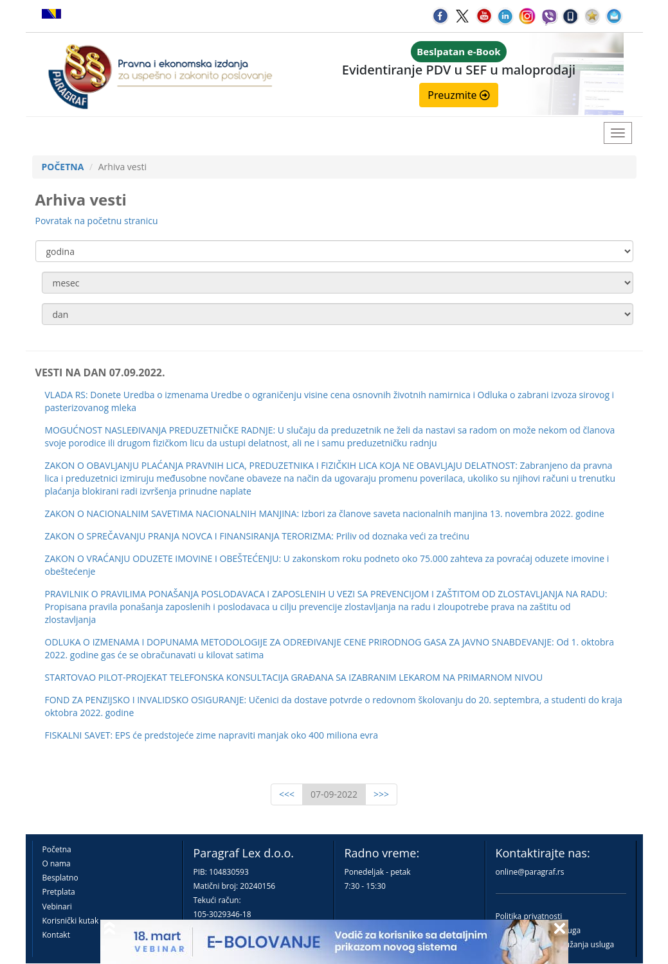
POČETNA (63, 167)
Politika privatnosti (529, 916)
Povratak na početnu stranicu (96, 221)
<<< (286, 794)
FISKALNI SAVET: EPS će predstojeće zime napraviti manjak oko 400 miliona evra (212, 735)
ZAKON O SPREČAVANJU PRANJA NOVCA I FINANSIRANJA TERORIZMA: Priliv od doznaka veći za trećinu (257, 536)
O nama (56, 863)
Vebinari (57, 906)
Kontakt (56, 934)
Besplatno (60, 877)
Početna (56, 849)
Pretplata (58, 891)
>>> (381, 794)
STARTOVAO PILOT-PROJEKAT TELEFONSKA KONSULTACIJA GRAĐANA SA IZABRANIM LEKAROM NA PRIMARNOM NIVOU (294, 677)
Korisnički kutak (70, 920)
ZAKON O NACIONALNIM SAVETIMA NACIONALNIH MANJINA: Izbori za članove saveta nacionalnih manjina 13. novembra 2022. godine (324, 513)
